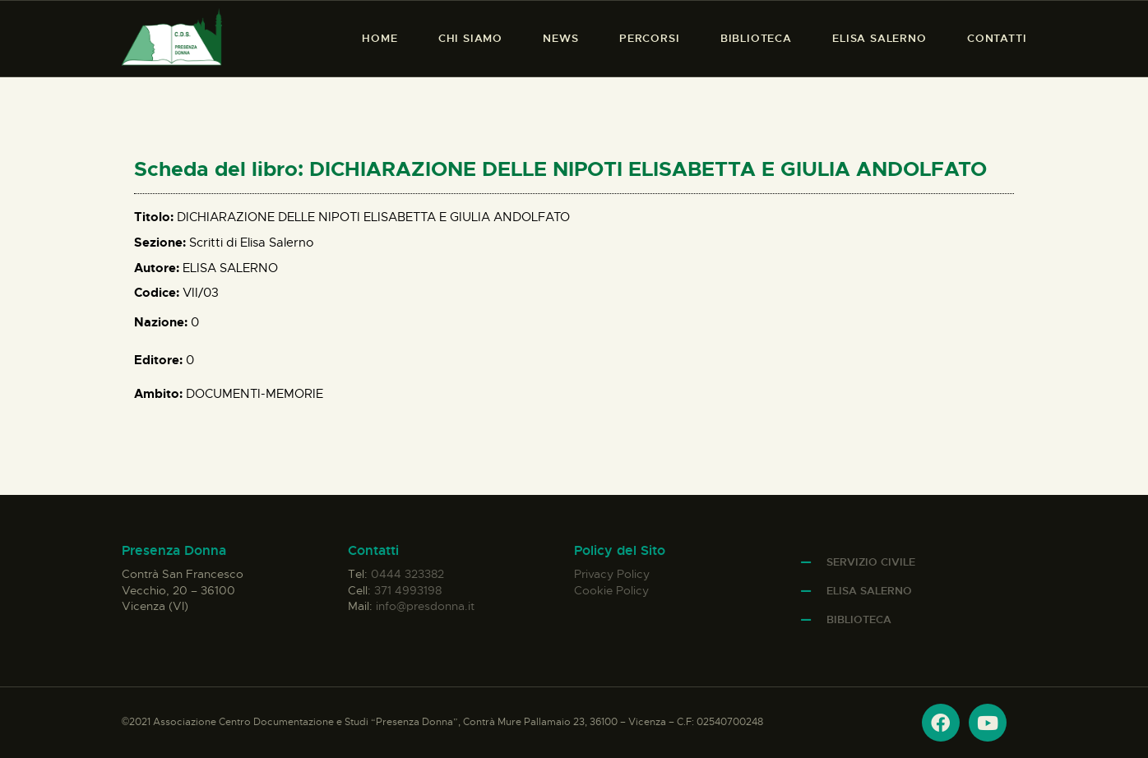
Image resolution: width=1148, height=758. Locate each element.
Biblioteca (858, 619)
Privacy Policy (612, 573)
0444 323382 (407, 573)
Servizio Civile (870, 562)
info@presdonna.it (425, 606)
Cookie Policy (611, 590)
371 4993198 (408, 590)
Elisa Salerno (869, 591)
